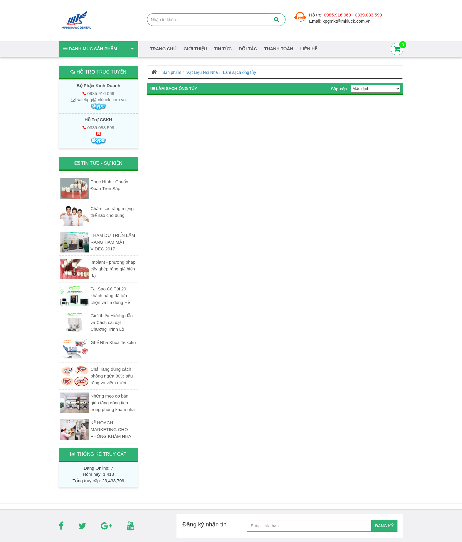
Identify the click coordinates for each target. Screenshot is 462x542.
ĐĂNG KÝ (384, 525)
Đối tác (248, 48)
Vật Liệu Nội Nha (202, 72)
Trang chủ (163, 48)
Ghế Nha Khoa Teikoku (113, 342)
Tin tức (223, 48)
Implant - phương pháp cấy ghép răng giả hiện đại (112, 269)
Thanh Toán (278, 48)
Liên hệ (308, 48)
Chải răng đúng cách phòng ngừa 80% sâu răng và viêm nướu (111, 376)
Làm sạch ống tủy (239, 72)
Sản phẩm (171, 72)
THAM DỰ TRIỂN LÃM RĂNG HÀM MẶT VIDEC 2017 (112, 242)
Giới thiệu (195, 48)
